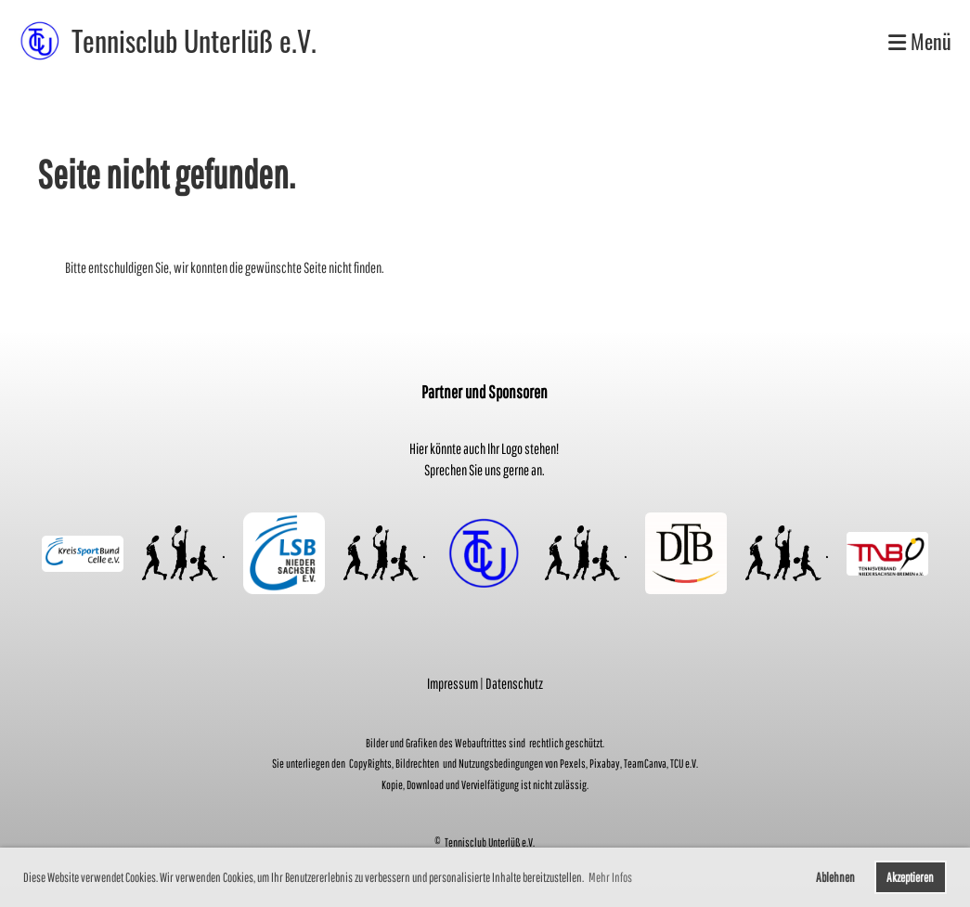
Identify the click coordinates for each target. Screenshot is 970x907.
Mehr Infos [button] (610, 877)
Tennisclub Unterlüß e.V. (194, 40)
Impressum (452, 683)
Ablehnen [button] (835, 877)
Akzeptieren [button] (910, 877)
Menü (919, 41)
